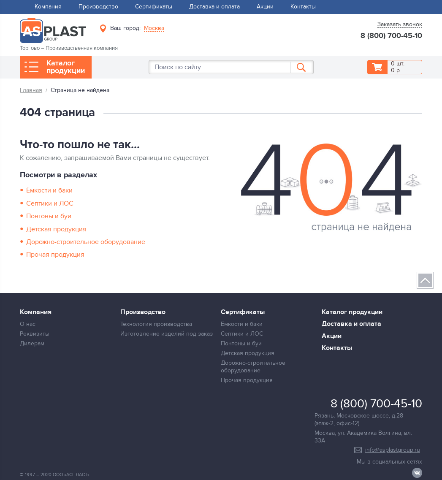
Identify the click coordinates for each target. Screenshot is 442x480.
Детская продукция (56, 229)
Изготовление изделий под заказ (166, 333)
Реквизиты (34, 333)
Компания (48, 6)
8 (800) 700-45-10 (391, 36)
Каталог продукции (65, 67)
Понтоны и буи (48, 216)
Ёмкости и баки (49, 190)
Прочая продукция (55, 254)
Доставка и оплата (214, 6)
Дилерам (32, 343)
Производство (98, 6)
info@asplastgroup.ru (392, 449)
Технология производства (156, 324)
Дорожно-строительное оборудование (85, 242)
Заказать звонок (399, 24)
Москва (154, 28)
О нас (27, 324)
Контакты (303, 6)
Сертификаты (153, 6)
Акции (265, 6)
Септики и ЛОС (49, 203)
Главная (31, 90)
